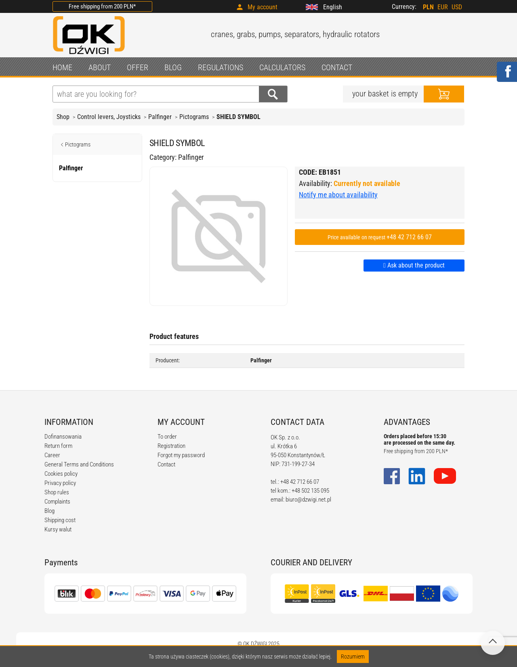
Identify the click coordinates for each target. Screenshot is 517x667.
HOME (62, 67)
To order (167, 436)
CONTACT (337, 67)
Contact (166, 464)
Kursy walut (57, 529)
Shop (63, 117)
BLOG (173, 67)
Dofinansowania (63, 436)
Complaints (57, 501)
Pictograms (194, 117)
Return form (58, 446)
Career (52, 455)
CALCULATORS (282, 67)
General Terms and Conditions (79, 464)
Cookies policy (61, 473)
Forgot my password (181, 455)
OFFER (137, 67)
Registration (171, 446)
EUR (442, 7)
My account (262, 7)
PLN (428, 7)
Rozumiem (353, 656)
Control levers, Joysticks (109, 117)
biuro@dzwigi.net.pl (308, 499)
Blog (49, 510)
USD (457, 7)
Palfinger (160, 117)
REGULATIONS (220, 67)
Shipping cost (60, 520)
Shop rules (56, 492)
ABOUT (99, 67)
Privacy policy (60, 483)
